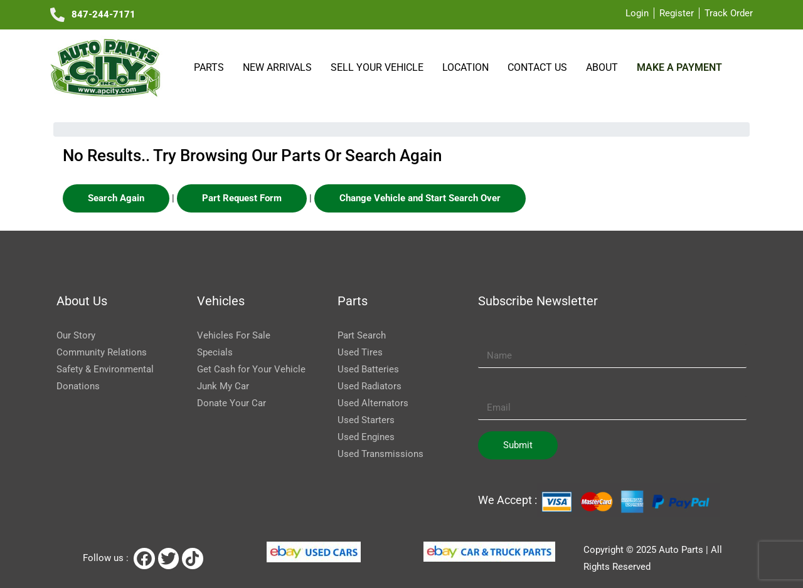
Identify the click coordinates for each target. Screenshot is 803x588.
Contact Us (540, 67)
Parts (211, 67)
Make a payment (679, 67)
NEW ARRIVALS (279, 67)
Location (468, 67)
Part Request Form (242, 198)
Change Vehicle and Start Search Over (420, 198)
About (604, 67)
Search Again (116, 198)
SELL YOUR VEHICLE (379, 67)
